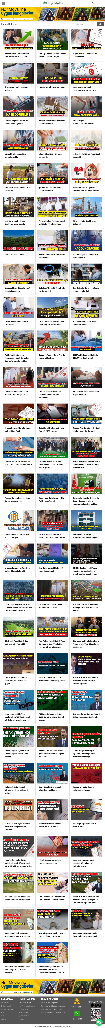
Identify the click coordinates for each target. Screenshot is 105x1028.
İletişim (3, 1019)
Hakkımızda (5, 1003)
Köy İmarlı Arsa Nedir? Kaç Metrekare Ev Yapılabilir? (16, 642)
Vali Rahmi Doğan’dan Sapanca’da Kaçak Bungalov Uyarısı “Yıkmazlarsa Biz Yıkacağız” (17, 358)
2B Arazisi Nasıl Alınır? (14, 254)
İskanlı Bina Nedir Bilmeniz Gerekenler (50, 155)
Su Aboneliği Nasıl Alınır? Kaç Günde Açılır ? (85, 256)
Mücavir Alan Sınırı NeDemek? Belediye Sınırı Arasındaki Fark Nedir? (86, 607)
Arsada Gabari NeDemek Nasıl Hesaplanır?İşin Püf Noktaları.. (18, 898)
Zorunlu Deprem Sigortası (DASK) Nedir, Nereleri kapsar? (86, 189)
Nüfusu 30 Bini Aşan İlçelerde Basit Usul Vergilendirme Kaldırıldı (17, 826)
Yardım (21, 1019)
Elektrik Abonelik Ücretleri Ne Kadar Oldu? (52, 256)
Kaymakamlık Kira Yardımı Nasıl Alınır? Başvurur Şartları (18, 934)
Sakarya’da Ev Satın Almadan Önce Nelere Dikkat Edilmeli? (85, 934)
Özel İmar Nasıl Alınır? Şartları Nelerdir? (18, 189)
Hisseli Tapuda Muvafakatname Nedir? (83, 122)
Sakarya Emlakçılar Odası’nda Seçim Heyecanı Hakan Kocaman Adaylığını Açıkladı (86, 501)
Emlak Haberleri (7, 1006)
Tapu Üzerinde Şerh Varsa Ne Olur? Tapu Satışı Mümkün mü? (18, 463)
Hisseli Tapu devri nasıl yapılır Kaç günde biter (86, 393)
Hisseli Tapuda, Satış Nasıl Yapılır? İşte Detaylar (50, 861)
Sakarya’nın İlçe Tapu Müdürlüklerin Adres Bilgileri (85, 536)
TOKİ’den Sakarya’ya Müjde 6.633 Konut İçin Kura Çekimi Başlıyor (51, 717)
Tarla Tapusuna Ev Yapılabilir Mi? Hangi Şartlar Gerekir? (51, 323)
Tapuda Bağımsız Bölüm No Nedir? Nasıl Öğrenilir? (16, 122)
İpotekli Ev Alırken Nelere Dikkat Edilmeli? (50, 189)
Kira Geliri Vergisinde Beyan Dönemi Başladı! (85, 323)
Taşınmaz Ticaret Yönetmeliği (51, 1009)
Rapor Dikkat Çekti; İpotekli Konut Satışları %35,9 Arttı (17, 55)
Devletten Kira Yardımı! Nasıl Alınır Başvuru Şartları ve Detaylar (17, 969)
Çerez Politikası (24, 1016)
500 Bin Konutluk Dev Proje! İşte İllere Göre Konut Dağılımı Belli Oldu (52, 753)
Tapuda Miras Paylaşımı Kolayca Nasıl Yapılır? (83, 788)
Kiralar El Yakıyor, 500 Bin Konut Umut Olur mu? (50, 825)
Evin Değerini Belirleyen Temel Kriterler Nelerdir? (86, 289)
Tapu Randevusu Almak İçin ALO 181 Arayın (17, 536)
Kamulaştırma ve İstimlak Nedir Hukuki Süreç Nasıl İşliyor (16, 680)
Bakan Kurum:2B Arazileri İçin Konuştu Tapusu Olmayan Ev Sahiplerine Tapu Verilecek (86, 899)
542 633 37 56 (76, 1019)
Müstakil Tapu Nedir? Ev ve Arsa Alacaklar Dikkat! (50, 606)
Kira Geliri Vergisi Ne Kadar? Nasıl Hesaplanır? (51, 569)
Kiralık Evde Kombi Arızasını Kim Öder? (17, 323)
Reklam (3, 1012)
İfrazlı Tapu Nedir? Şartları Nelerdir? (16, 88)
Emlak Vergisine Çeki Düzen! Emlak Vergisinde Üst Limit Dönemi (17, 753)
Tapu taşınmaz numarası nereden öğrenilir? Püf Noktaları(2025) (83, 863)
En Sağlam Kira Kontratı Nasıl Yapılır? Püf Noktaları (51, 429)
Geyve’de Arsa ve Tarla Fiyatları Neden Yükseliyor (52, 356)
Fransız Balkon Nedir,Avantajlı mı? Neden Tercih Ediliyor (52, 222)
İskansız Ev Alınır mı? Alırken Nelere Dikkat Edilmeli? (17, 569)
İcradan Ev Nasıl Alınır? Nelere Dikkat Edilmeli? (52, 122)
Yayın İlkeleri (23, 1009)
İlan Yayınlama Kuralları (27, 1006)
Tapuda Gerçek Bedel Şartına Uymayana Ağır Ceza (17, 499)
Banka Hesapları (7, 1009)
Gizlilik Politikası (24, 1012)
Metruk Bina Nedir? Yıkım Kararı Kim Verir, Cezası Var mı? (52, 536)
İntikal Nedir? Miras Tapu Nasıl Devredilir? (86, 155)
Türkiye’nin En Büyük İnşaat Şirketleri (85, 222)
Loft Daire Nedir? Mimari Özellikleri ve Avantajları (15, 222)
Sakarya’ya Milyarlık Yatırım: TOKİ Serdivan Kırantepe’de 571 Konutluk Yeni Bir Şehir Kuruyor (18, 607)
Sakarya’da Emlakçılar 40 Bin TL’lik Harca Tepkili (51, 499)
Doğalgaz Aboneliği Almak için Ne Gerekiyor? (52, 289)
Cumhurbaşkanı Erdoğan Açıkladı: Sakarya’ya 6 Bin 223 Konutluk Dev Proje (85, 753)
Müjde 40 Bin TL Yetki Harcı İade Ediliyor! (85, 55)
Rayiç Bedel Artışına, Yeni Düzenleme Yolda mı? (50, 788)
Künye (3, 1016)
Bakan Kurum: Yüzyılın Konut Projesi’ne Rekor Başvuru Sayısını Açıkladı (85, 680)
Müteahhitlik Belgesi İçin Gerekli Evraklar (15, 155)
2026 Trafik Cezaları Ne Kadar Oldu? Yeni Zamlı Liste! (85, 356)
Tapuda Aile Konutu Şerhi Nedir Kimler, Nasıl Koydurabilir (86, 429)
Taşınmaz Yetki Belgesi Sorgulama (53, 1006)
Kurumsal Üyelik (25, 1003)
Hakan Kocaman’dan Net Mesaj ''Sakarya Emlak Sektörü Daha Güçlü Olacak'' (86, 464)
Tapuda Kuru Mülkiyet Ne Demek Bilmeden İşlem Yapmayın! (50, 394)
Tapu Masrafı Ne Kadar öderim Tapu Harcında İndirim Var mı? (52, 898)
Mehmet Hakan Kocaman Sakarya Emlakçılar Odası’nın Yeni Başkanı (51, 464)
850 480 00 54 (76, 1007)
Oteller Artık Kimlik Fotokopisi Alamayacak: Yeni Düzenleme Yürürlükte (86, 644)
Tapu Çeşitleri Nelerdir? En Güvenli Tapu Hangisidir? (16, 393)
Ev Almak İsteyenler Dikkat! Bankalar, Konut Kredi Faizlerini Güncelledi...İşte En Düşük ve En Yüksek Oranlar (51, 969)
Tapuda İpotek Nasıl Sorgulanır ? (52, 88)
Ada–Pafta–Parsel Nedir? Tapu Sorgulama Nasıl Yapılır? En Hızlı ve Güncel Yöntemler (52, 644)
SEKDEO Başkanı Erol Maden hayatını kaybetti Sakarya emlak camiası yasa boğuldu (85, 571)
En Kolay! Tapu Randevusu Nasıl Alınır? (84, 825)
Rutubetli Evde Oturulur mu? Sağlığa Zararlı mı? (17, 289)
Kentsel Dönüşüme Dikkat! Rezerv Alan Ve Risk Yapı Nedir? (52, 679)
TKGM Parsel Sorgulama (49, 1003)
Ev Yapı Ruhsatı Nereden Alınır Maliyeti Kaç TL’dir (18, 429)
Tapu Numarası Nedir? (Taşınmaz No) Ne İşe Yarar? (85, 88)
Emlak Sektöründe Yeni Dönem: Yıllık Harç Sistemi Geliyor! (16, 790)
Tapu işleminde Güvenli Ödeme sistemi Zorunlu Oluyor (52, 55)
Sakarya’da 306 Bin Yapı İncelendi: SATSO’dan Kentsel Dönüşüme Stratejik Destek (17, 717)
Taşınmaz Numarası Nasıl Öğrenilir (53, 1012)
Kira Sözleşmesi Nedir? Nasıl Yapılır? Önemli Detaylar (51, 934)
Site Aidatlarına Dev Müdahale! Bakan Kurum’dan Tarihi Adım (86, 715)
